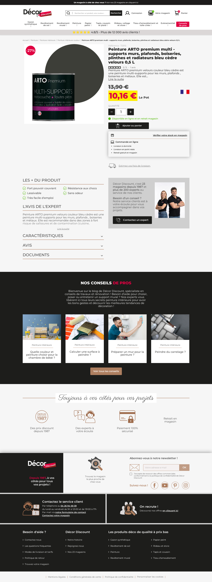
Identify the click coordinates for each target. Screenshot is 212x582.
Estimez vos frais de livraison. (135, 165)
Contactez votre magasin (56, 515)
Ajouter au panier (128, 125)
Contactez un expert (132, 220)
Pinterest (175, 485)
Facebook (154, 485)
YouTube (165, 485)
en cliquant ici (170, 510)
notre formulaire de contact (70, 512)
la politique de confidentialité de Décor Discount (159, 477)
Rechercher (116, 13)
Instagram (185, 485)
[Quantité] (121, 112)
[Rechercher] (94, 13)
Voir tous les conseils (106, 371)
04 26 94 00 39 (69, 506)
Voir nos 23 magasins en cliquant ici (106, 2)
